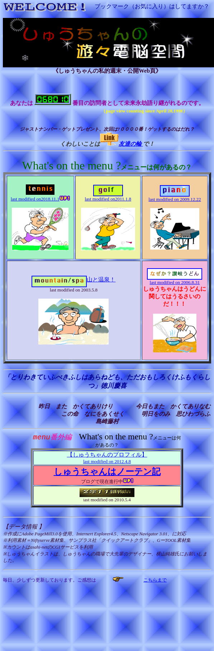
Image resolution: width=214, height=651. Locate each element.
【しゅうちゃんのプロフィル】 (107, 458)
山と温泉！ (73, 279)
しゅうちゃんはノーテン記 (107, 472)
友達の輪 (131, 144)
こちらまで (155, 580)
